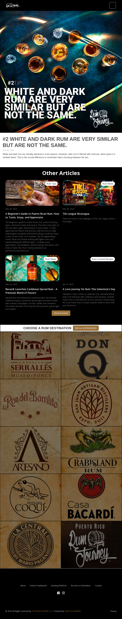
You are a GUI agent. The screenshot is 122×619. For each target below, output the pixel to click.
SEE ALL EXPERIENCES (86, 328)
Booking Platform (59, 585)
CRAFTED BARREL (73, 611)
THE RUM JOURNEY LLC (42, 611)
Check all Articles (61, 313)
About (23, 585)
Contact (98, 585)
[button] (112, 5)
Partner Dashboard (38, 585)
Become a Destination (81, 585)
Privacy (113, 611)
